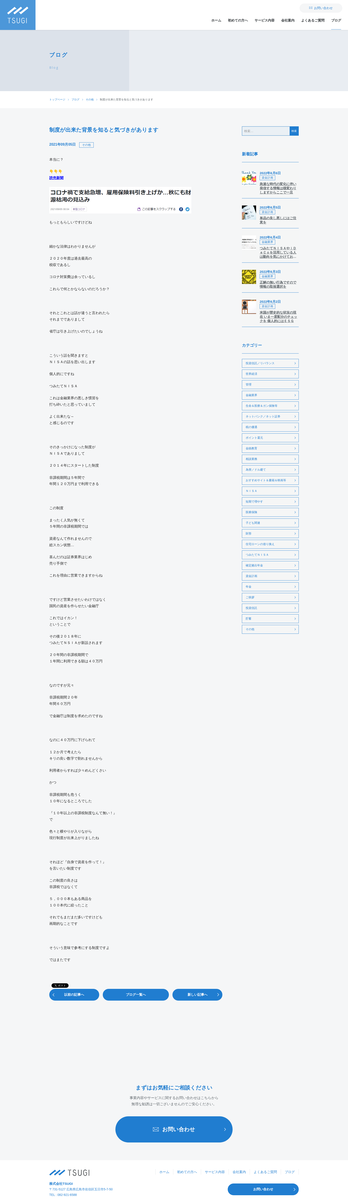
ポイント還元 (254, 437)
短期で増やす (254, 501)
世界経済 (251, 374)
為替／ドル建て (256, 469)
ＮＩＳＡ (251, 491)
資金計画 (251, 576)
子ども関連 (253, 522)
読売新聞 (56, 178)
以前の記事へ (66, 994)
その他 (86, 145)
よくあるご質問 (312, 20)
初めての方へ (238, 20)
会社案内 (288, 20)
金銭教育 (251, 448)
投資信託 (251, 608)
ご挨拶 (250, 597)
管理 (248, 384)
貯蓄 (248, 618)
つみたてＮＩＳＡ (257, 554)
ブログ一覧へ (136, 994)
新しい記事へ (205, 994)
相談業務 (251, 459)
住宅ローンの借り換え (260, 544)
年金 (248, 586)
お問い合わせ (321, 8)
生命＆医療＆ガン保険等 (261, 405)
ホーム (216, 20)
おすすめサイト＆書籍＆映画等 (266, 480)
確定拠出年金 (254, 565)
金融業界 (251, 395)
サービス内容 (265, 20)
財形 (248, 533)
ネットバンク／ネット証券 (263, 416)
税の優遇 (251, 427)
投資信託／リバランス (260, 363)
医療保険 (251, 512)
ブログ (336, 20)
